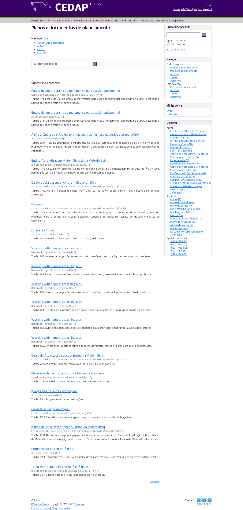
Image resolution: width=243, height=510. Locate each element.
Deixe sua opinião (60, 508)
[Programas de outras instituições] (54, 391)
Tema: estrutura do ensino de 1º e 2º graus (59, 466)
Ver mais (154, 481)
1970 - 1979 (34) (178, 244)
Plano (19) (175, 199)
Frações (36, 204)
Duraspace (79, 504)
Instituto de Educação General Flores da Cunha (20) (187, 142)
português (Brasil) (183, 9)
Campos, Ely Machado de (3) (186, 180)
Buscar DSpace (177, 40)
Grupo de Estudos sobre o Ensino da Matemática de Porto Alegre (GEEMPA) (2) (190, 186)
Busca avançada (175, 49)
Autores (41, 46)
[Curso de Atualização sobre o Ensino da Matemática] (68, 426)
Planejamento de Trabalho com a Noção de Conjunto (67, 373)
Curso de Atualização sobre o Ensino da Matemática (67, 355)
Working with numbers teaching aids (56, 248)
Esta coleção (176, 44)
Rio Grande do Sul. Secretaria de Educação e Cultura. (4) (188, 174)
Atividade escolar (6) (181, 225)
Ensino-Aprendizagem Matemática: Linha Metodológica (69, 160)
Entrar (208, 5)
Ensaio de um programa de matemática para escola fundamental (75, 90)
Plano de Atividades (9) (183, 222)
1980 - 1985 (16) (178, 241)
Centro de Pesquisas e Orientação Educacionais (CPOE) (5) (189, 168)
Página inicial (38, 20)
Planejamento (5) (179, 228)
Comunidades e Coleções (184, 67)
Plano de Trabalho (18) (182, 202)
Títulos (41, 49)
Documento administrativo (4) (187, 231)
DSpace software (40, 504)
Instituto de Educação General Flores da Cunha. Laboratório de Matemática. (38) (188, 134)
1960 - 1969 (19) (178, 248)
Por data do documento (50, 43)
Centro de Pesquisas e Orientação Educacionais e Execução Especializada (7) (189, 157)
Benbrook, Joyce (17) (181, 147)
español (207, 9)
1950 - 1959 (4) (178, 251)
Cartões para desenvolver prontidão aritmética (63, 182)
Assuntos (42, 52)
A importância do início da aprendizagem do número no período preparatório (85, 134)
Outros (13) (176, 215)
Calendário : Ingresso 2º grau (50, 409)
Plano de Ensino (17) (181, 205)
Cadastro (171, 114)
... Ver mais (176, 193)
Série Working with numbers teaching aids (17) (186, 210)
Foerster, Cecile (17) (181, 150)
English (198, 9)
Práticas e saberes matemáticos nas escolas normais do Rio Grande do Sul (93, 20)
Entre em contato (40, 508)
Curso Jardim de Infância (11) (186, 218)
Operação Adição (43, 230)
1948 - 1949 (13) (178, 254)
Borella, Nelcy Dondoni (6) (184, 163)
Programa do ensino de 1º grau (52, 448)
